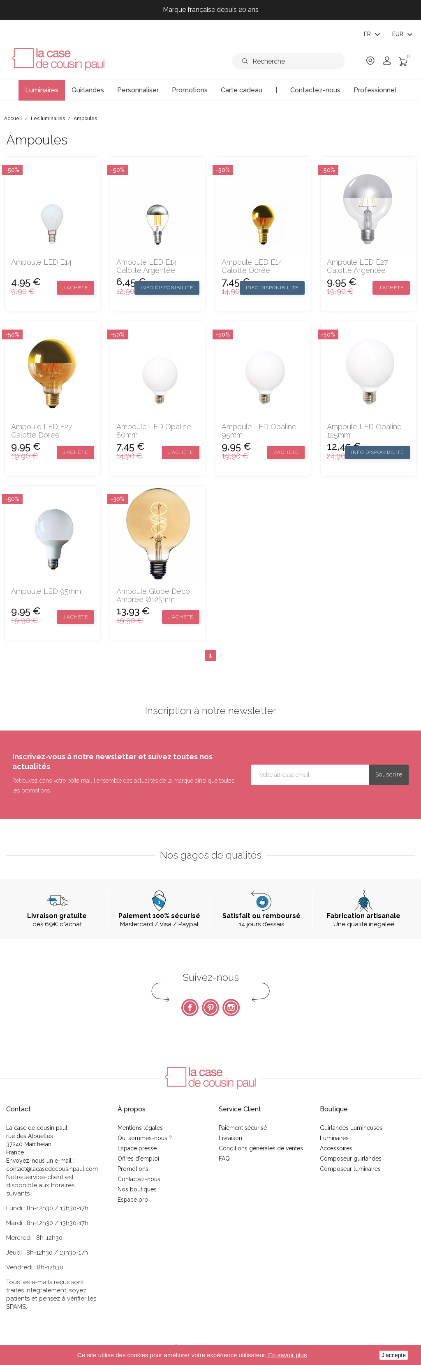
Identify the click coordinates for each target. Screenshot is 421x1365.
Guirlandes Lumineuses (351, 1128)
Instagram (231, 1007)
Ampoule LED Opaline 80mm (153, 431)
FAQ (224, 1158)
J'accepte (394, 1355)
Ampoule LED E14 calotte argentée (146, 266)
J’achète (75, 288)
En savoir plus (286, 1354)
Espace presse (137, 1148)
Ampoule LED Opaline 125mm (364, 431)
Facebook (190, 1007)
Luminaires (334, 1138)
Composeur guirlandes (351, 1158)
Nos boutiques (137, 1189)
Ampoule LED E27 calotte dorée (41, 431)
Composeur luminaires (350, 1169)
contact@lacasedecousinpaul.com (52, 1169)
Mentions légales (140, 1128)
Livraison (230, 1138)
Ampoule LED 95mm (46, 591)
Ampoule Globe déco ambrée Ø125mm (153, 595)
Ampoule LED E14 (41, 262)
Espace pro (133, 1199)
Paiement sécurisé (243, 1128)
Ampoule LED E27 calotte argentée (357, 266)
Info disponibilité (167, 288)
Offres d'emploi (138, 1158)
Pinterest (210, 1007)
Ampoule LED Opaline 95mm (259, 431)
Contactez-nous (139, 1179)
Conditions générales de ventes (261, 1148)
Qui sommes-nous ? (145, 1138)
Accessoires (336, 1148)
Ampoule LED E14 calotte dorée (252, 266)
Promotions (133, 1169)
